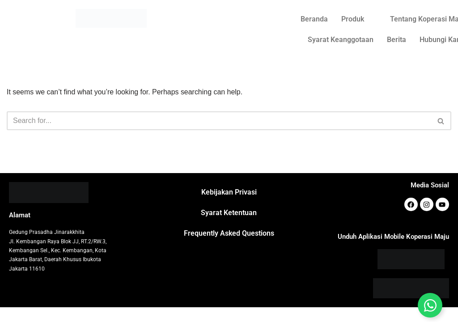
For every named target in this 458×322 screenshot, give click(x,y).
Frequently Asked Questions (229, 248)
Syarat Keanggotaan (340, 39)
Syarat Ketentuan (229, 227)
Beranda (314, 19)
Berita (396, 39)
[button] (359, 19)
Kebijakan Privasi (229, 207)
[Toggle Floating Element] (430, 305)
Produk (352, 19)
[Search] (219, 120)
